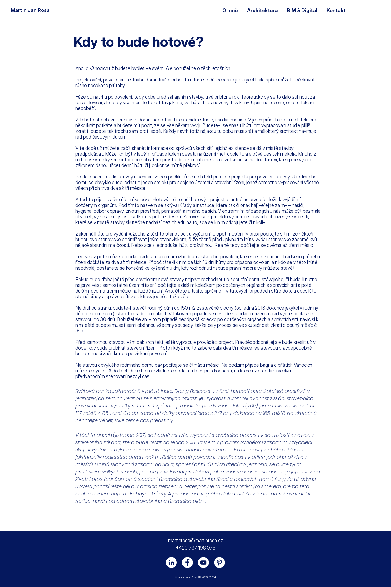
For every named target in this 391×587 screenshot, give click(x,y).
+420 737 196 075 (195, 548)
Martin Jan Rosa (30, 10)
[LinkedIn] (171, 562)
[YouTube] (203, 562)
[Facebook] (187, 562)
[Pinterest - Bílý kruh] (219, 562)
